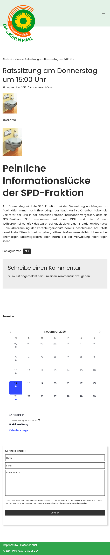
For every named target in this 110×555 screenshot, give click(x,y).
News (20, 59)
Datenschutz (28, 545)
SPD (27, 251)
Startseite (8, 59)
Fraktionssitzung (19, 424)
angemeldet (29, 276)
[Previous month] (10, 331)
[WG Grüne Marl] (20, 32)
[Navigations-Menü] (103, 15)
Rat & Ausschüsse (41, 87)
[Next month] (100, 331)
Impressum (10, 545)
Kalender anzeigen (19, 430)
